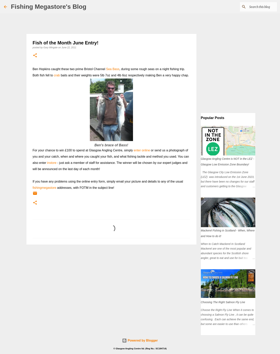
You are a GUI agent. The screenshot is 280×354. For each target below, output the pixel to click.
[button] (35, 55)
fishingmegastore (44, 187)
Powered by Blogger (140, 340)
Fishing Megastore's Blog (48, 6)
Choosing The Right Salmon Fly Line (223, 302)
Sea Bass (112, 69)
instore (51, 162)
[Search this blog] (256, 6)
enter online (142, 150)
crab (57, 75)
